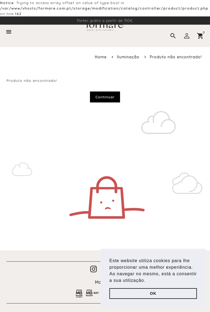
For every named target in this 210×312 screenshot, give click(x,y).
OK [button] (153, 293)
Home (101, 57)
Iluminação (128, 57)
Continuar (105, 97)
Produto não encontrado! (176, 57)
